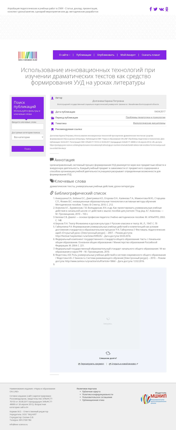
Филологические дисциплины (149, 123)
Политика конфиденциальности (97, 394)
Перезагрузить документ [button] (91, 363)
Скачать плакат (151, 54)
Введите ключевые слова (24, 122)
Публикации (83, 54)
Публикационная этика (93, 400)
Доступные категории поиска (26, 132)
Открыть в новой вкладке (122, 363)
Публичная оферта (91, 391)
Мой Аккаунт (128, 54)
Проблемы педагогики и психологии (145, 117)
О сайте (64, 54)
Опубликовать (105, 54)
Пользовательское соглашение (97, 397)
